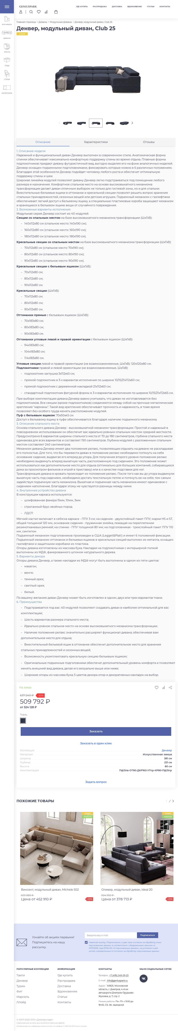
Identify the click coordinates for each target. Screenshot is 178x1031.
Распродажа (100, 6)
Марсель (21, 997)
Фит (19, 991)
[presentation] (56, 123)
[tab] (43, 142)
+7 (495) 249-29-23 (118, 975)
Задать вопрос (96, 782)
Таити (20, 975)
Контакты (165, 6)
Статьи (150, 6)
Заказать (96, 731)
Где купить (82, 6)
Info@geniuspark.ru (117, 980)
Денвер (167, 750)
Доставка (117, 6)
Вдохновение (134, 6)
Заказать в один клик (96, 743)
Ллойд (20, 1002)
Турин (20, 986)
